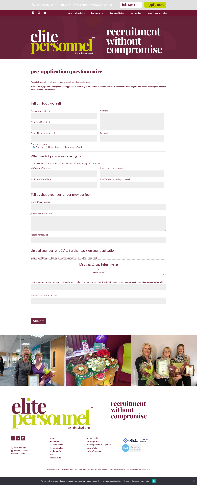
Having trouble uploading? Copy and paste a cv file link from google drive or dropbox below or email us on (97, 282)
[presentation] (50, 310)
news (149, 13)
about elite (80, 13)
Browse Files (98, 272)
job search (130, 4)
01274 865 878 (20, 447)
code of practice (94, 451)
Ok (154, 481)
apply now (155, 4)
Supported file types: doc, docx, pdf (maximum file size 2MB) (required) (64, 258)
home (69, 13)
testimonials (135, 13)
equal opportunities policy (99, 444)
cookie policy (93, 441)
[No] (194, 481)
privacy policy (93, 438)
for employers (98, 13)
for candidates (117, 13)
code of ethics (93, 448)
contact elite (161, 13)
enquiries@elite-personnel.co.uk (88, 4)
